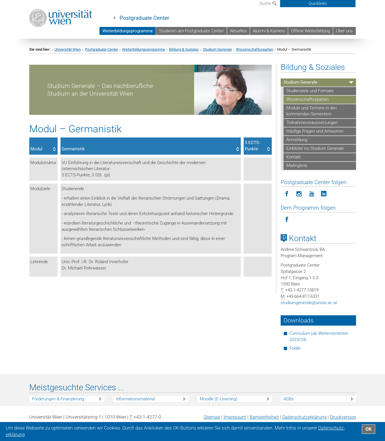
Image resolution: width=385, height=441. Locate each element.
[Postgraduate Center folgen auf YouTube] (311, 194)
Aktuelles (238, 31)
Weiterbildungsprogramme (127, 31)
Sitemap (212, 417)
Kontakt (293, 157)
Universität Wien (67, 49)
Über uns (344, 31)
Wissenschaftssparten (254, 49)
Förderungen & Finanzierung (58, 398)
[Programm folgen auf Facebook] (287, 220)
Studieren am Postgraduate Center (191, 31)
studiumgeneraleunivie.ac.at (309, 302)
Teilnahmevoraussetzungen (312, 122)
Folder (295, 348)
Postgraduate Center (144, 18)
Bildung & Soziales (184, 49)
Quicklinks (317, 3)
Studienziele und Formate (310, 90)
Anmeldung (296, 139)
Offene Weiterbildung (310, 31)
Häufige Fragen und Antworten (314, 131)
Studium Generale (217, 49)
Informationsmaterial (135, 398)
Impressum (235, 417)
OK (369, 429)
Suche (268, 3)
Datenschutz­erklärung (304, 417)
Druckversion (343, 417)
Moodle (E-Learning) (218, 398)
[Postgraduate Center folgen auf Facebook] (287, 194)
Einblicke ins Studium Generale (315, 148)
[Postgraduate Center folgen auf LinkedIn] (324, 194)
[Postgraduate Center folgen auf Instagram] (299, 194)
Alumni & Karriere (269, 31)
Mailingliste (296, 165)
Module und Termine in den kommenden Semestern (311, 111)
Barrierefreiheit (264, 417)
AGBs (289, 398)
